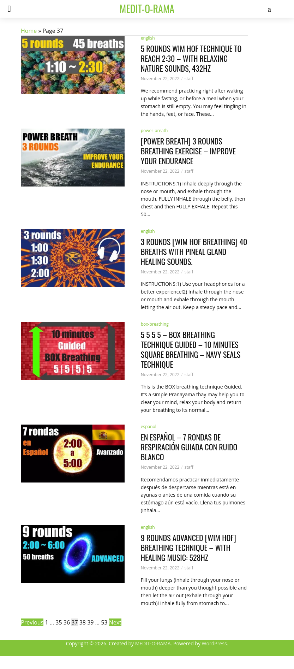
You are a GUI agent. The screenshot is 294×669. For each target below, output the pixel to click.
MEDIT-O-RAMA (153, 643)
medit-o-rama (147, 8)
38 (82, 622)
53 (104, 622)
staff (189, 171)
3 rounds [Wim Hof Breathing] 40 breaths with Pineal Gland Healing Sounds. (194, 251)
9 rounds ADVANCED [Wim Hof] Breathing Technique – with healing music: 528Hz (188, 547)
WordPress (214, 643)
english (148, 231)
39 (90, 622)
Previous (32, 622)
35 (58, 622)
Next (115, 622)
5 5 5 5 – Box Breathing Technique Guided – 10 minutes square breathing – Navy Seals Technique (190, 349)
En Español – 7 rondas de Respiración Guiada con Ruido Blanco (189, 447)
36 (67, 622)
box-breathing (155, 324)
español (148, 427)
